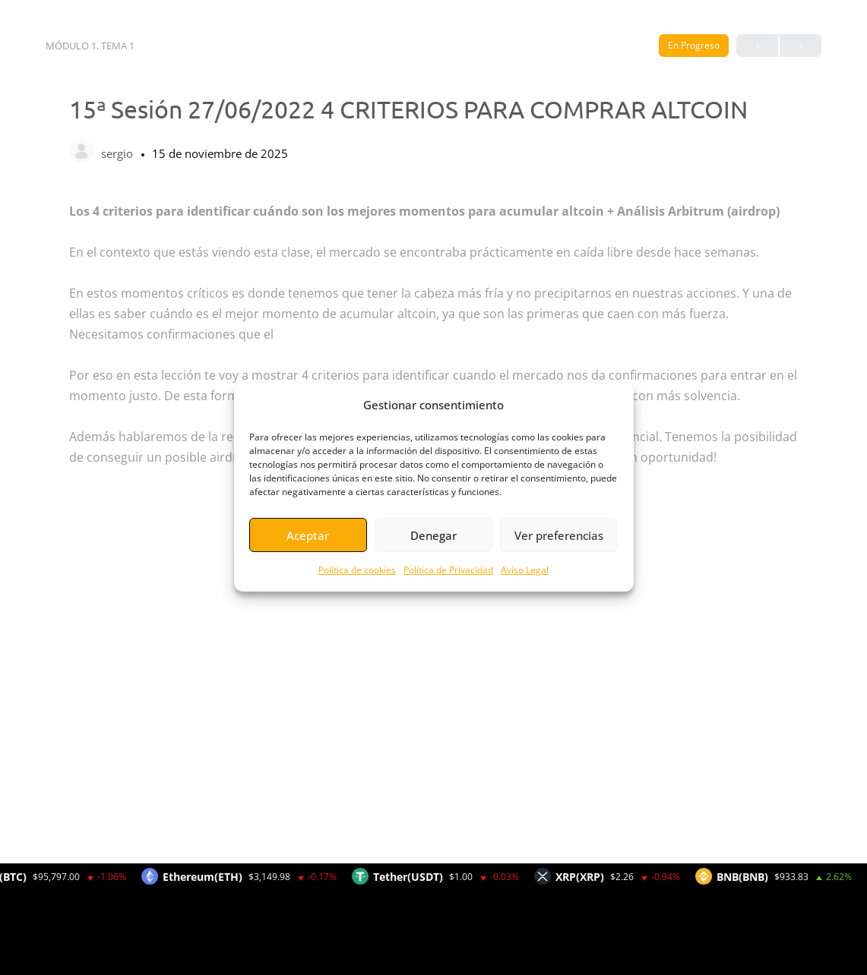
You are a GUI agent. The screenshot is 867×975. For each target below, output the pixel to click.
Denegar (433, 535)
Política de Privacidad (448, 569)
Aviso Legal (525, 569)
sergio (118, 153)
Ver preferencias (558, 535)
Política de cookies (357, 569)
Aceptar (307, 535)
